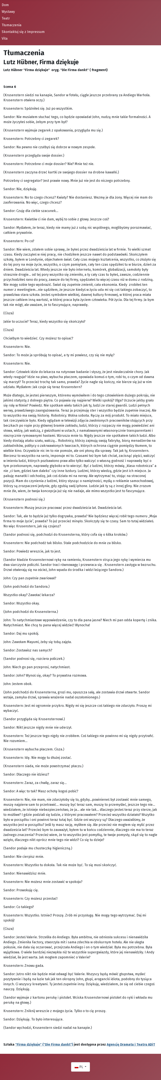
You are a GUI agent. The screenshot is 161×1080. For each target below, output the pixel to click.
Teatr (6, 18)
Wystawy (8, 12)
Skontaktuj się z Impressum (23, 32)
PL (79, 1067)
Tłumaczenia (11, 25)
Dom (5, 5)
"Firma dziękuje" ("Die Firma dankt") (44, 1044)
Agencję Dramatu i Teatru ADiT (131, 1044)
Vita (5, 38)
